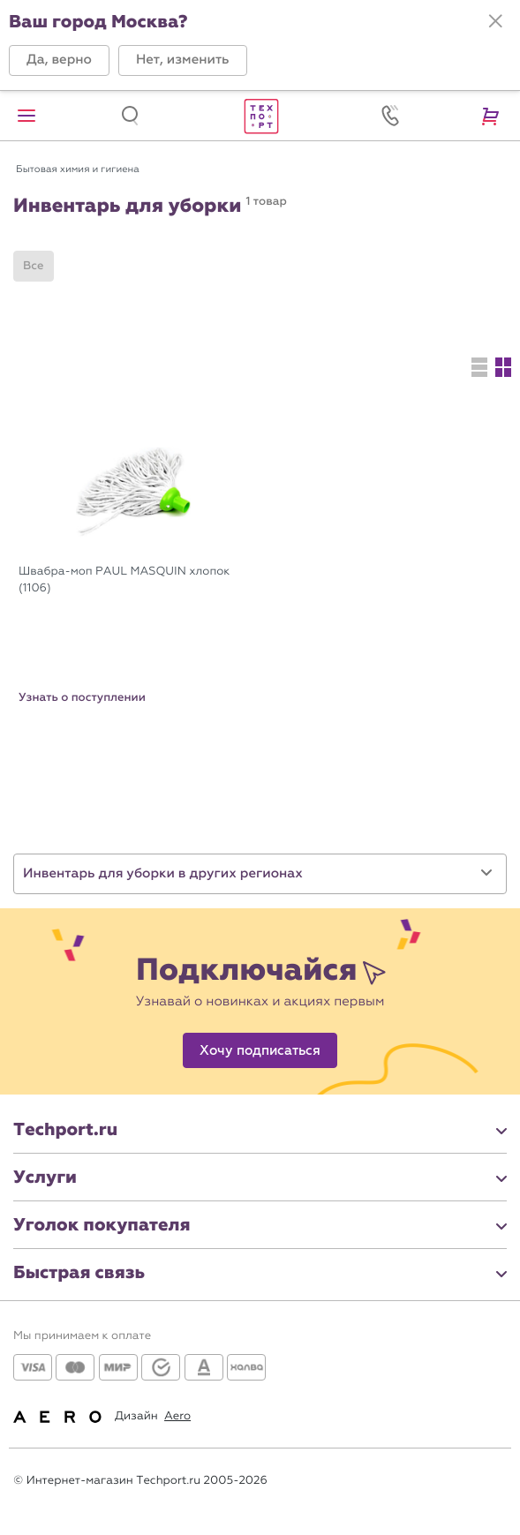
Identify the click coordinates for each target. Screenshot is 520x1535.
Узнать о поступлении (82, 697)
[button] (59, 60)
